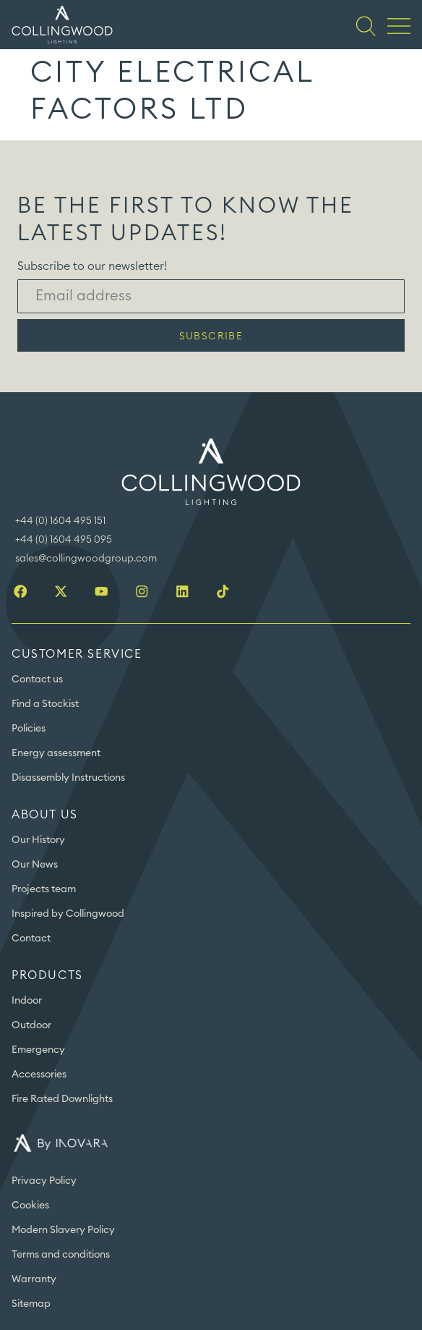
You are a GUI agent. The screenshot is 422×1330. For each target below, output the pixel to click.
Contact (31, 938)
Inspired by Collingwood (68, 914)
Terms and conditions (61, 1255)
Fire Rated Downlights (62, 1099)
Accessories (39, 1074)
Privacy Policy (44, 1181)
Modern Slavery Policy (63, 1230)
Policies (29, 729)
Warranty (34, 1279)
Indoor (27, 1001)
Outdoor (31, 1025)
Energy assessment (56, 753)
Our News (35, 865)
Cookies (30, 1205)
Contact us (37, 679)
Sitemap (31, 1304)
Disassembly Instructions (68, 778)
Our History (38, 840)
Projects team (44, 889)
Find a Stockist (45, 704)
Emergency (38, 1050)
